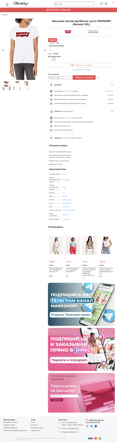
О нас (33, 422)
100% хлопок (66, 200)
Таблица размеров (83, 65)
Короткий (66, 219)
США (64, 187)
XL (67, 276)
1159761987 (93, 32)
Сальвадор (66, 180)
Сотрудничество (37, 428)
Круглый (65, 215)
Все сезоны (66, 203)
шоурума (68, 91)
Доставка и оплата (10, 422)
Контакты (34, 425)
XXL (63, 193)
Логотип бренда (68, 210)
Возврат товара (9, 425)
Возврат (65, 138)
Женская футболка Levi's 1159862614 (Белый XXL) (56, 269)
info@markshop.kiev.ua (70, 432)
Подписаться (56, 400)
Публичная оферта (10, 428)
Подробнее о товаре (81, 70)
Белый (53, 59)
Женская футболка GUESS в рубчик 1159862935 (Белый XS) (106, 270)
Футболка (66, 207)
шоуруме (68, 118)
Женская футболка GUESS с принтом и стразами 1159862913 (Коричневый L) (89, 271)
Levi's (64, 174)
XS (101, 276)
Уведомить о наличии (84, 77)
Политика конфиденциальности (15, 430)
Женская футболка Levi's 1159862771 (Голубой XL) (72, 269)
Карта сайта (35, 430)
